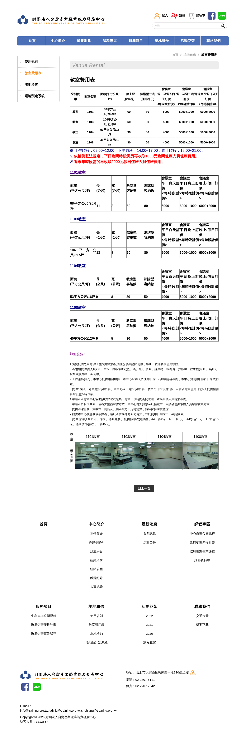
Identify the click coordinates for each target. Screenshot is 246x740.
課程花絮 (149, 642)
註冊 (177, 15)
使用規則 (29, 62)
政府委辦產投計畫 (202, 542)
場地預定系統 (32, 96)
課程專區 (110, 41)
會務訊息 (149, 533)
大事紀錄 (96, 586)
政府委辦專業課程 (202, 551)
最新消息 (84, 41)
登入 (160, 15)
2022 (149, 616)
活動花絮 (188, 41)
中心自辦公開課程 (202, 533)
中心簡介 (58, 41)
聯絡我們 (214, 41)
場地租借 (162, 41)
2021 (149, 624)
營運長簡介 (96, 542)
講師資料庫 (202, 560)
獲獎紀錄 (96, 578)
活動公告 (149, 542)
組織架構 (96, 560)
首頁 (32, 41)
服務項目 (136, 41)
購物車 (196, 15)
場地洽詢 (29, 85)
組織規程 (96, 569)
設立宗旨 (96, 551)
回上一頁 (144, 488)
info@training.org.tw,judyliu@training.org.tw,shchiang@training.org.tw (68, 710)
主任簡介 (96, 533)
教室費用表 (31, 73)
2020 (149, 633)
